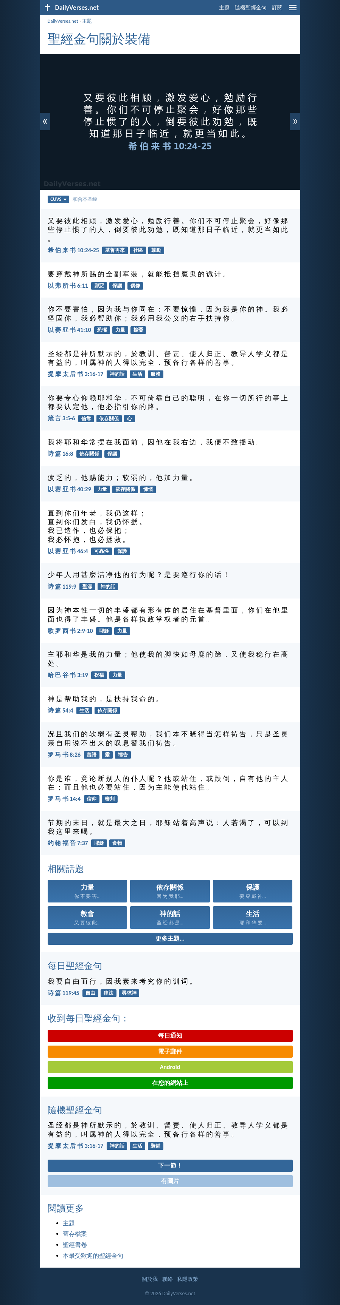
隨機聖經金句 (251, 8)
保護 (117, 285)
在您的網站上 (170, 1082)
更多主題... (170, 938)
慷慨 (148, 489)
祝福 (99, 675)
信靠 (86, 418)
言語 (91, 754)
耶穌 (104, 631)
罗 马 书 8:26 (64, 754)
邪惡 (99, 285)
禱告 (123, 754)
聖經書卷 (75, 1244)
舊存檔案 (75, 1233)
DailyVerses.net (63, 21)
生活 (137, 374)
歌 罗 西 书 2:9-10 (70, 630)
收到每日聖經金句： (88, 1018)
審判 (110, 799)
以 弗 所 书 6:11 (68, 285)
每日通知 (170, 1035)
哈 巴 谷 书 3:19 (68, 675)
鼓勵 (156, 250)
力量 (120, 330)
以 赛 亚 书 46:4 (68, 551)
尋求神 (129, 993)
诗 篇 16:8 (60, 453)
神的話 (117, 374)
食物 (117, 843)
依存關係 (109, 418)
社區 (138, 250)
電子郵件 (170, 1051)
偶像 (135, 285)
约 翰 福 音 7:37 (68, 843)
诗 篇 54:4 (60, 710)
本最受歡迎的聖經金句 (93, 1255)
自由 (90, 993)
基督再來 (115, 250)
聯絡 (167, 1279)
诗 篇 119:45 (63, 992)
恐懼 (102, 330)
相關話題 (66, 868)
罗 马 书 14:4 (64, 798)
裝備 (155, 1146)
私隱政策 (187, 1279)
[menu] (292, 10)
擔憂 (138, 330)
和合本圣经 (85, 199)
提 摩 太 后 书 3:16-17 (76, 374)
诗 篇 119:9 (62, 586)
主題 (224, 8)
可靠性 (101, 551)
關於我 (150, 1279)
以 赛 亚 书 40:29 (69, 489)
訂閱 (277, 8)
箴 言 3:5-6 (61, 418)
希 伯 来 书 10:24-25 (73, 250)
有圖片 (170, 1181)
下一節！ (170, 1165)
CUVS (58, 199)
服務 (155, 374)
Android (170, 1067)
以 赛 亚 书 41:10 (69, 329)
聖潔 (87, 586)
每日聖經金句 (75, 965)
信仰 (91, 799)
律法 (108, 993)
